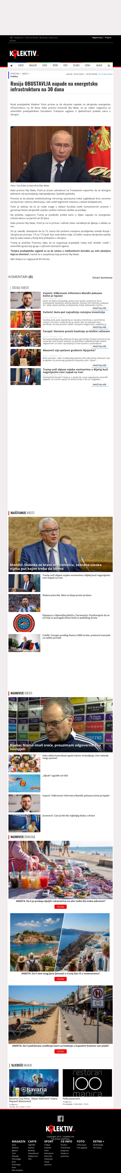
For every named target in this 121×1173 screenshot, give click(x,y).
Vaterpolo (48, 1159)
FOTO (65, 65)
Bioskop (31, 1150)
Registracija (97, 37)
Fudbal (47, 1145)
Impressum (53, 37)
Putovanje (16, 1164)
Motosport (48, 1153)
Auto (14, 1167)
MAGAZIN (33, 65)
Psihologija (16, 1159)
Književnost (33, 1156)
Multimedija (98, 1145)
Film (30, 1159)
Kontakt (13, 40)
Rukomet (48, 1156)
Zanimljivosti (33, 1153)
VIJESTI (21, 65)
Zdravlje (15, 1156)
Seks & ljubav (17, 1170)
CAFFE (44, 65)
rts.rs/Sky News (105, 74)
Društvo (64, 1145)
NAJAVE (99, 65)
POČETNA (14, 73)
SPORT (55, 65)
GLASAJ (60, 906)
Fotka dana (81, 1145)
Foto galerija (82, 1147)
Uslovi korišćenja (31, 37)
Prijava (108, 37)
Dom (14, 1161)
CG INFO (76, 65)
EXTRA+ (88, 65)
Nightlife (31, 1145)
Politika (14, 76)
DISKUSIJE (23, 837)
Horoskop (97, 1147)
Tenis (46, 1150)
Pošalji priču (19, 37)
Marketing (43, 37)
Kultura (31, 1147)
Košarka (47, 1147)
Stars (14, 1145)
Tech (14, 1153)
